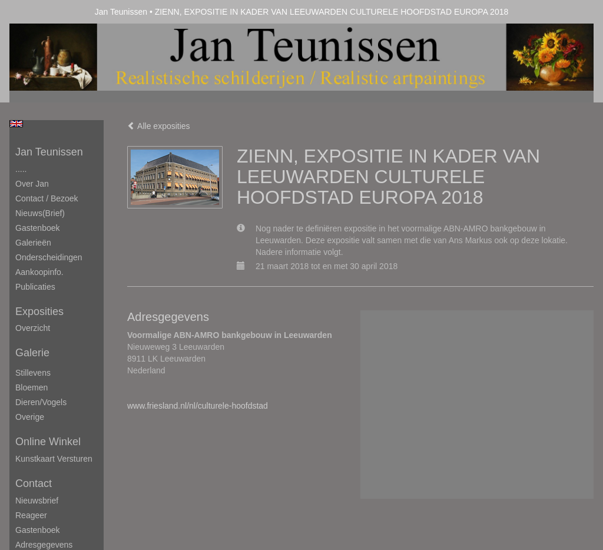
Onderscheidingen (48, 257)
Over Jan (32, 183)
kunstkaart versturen (53, 458)
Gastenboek (37, 228)
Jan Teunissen (121, 11)
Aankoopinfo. (39, 272)
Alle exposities (158, 126)
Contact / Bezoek (46, 198)
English (16, 123)
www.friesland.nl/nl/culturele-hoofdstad (197, 405)
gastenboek (37, 530)
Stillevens (33, 372)
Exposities (39, 311)
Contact (33, 483)
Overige (29, 417)
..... (20, 169)
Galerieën (33, 242)
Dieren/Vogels (41, 402)
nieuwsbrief (36, 500)
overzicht (32, 328)
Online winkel (48, 442)
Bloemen (31, 387)
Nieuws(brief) (40, 213)
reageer (31, 515)
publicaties (35, 286)
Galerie (32, 353)
